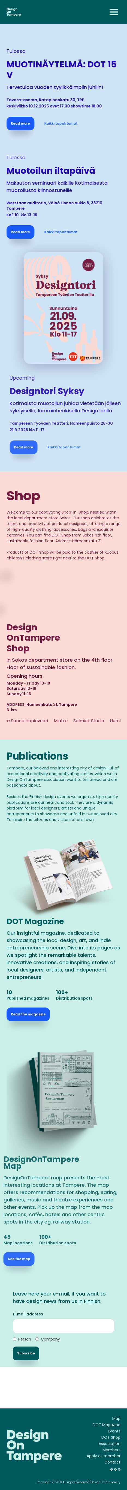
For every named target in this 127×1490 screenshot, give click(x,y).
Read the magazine (28, 1014)
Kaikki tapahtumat (63, 123)
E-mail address (28, 1314)
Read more (22, 123)
